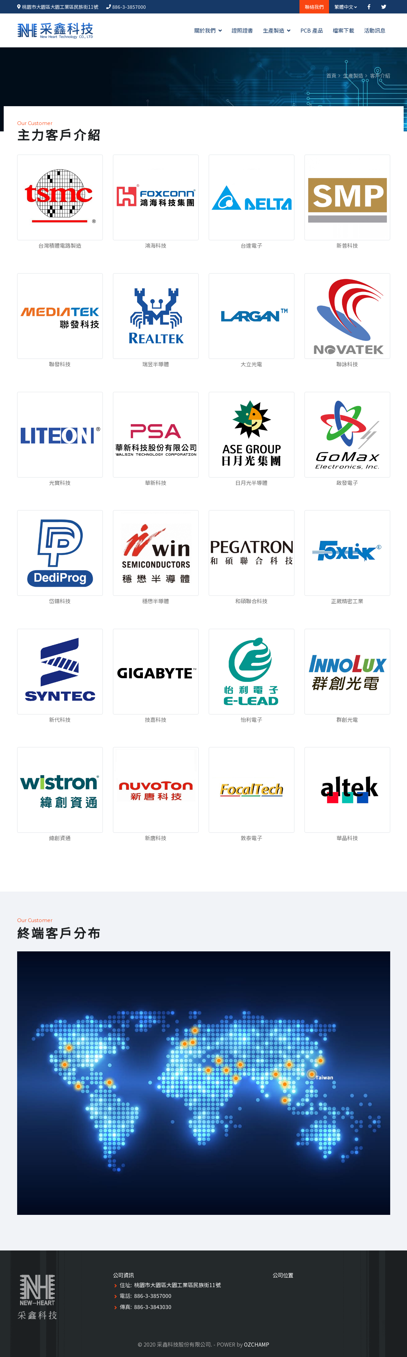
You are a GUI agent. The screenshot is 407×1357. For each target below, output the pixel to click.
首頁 (331, 75)
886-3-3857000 (129, 6)
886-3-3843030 (152, 1306)
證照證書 (242, 30)
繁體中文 (345, 6)
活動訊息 (374, 30)
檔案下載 (343, 30)
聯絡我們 (314, 6)
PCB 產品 (311, 30)
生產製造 (276, 30)
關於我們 (208, 30)
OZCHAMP (257, 1344)
